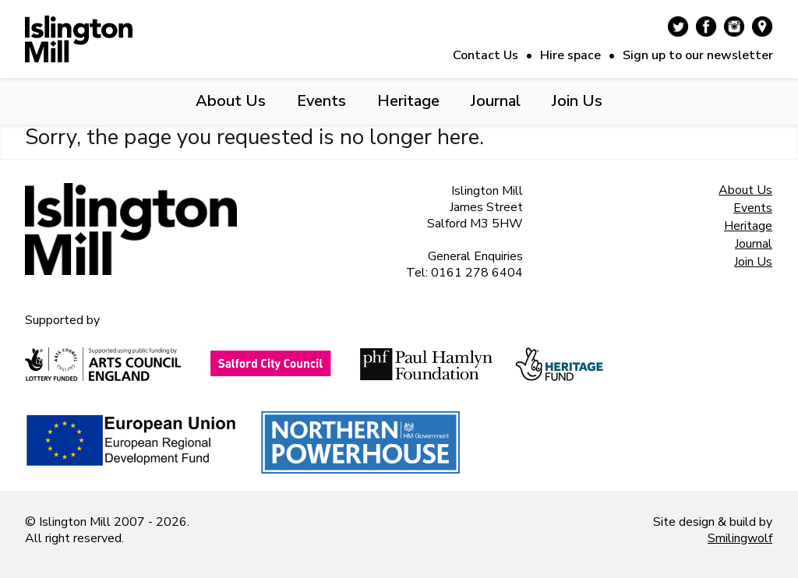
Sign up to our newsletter (698, 55)
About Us (231, 100)
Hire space (570, 55)
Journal (496, 100)
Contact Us (485, 55)
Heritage (408, 100)
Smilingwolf (740, 538)
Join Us (577, 100)
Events (321, 100)
